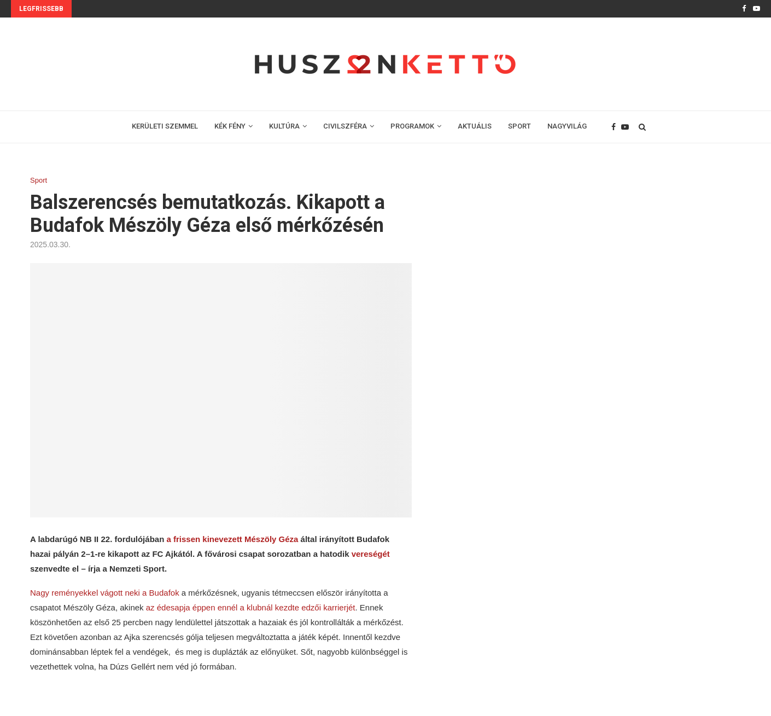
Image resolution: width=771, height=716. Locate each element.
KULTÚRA (284, 126)
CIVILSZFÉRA (345, 126)
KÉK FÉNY (230, 126)
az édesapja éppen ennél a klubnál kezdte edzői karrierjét (250, 607)
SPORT (519, 126)
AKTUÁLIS (475, 126)
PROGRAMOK (412, 126)
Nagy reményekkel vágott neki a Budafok (104, 592)
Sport (38, 180)
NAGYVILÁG (567, 126)
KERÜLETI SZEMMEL (165, 126)
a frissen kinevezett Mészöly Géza (232, 539)
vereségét (371, 553)
